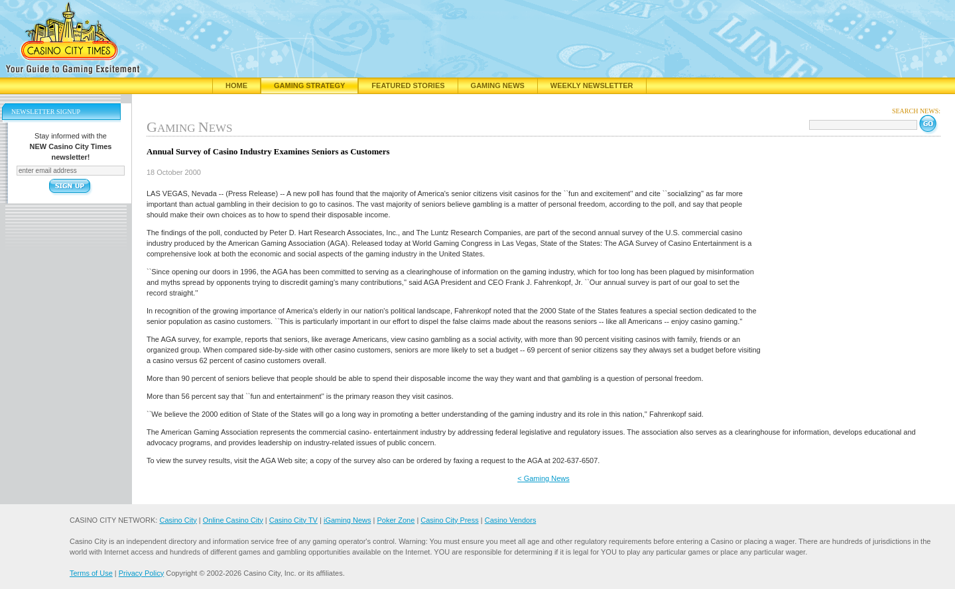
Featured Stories (407, 85)
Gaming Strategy (309, 85)
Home (236, 85)
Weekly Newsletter (591, 85)
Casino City (177, 520)
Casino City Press (449, 520)
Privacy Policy (141, 573)
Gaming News (498, 85)
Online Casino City (233, 520)
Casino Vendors (511, 520)
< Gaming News (543, 478)
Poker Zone (395, 520)
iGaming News (347, 520)
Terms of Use (91, 573)
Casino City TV (293, 520)
